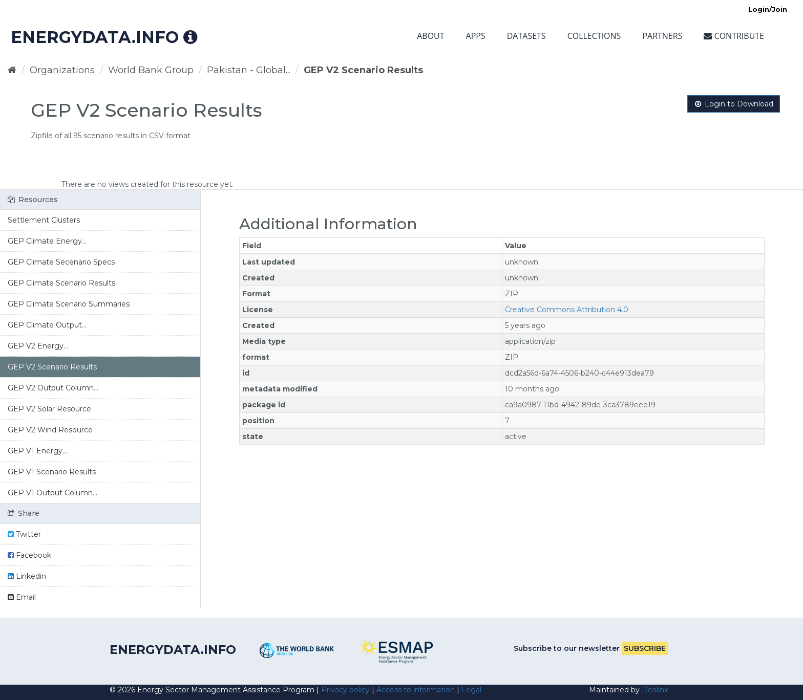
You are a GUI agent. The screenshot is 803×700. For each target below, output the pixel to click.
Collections (594, 35)
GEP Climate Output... (47, 325)
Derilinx (655, 689)
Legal (471, 689)
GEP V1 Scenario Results (52, 471)
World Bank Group (151, 70)
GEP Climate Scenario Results (61, 283)
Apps (475, 35)
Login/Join (767, 9)
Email (22, 597)
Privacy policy (345, 689)
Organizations (62, 70)
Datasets (526, 35)
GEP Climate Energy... (47, 241)
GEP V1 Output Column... (52, 492)
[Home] (12, 70)
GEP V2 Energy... (38, 346)
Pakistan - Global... (248, 70)
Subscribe (645, 648)
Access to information (415, 689)
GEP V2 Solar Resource (49, 408)
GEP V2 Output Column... (53, 387)
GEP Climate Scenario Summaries (69, 304)
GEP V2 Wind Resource (50, 429)
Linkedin (27, 576)
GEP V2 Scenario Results (363, 70)
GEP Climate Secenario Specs (61, 262)
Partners (662, 35)
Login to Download (733, 103)
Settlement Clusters (44, 220)
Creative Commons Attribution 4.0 (566, 309)
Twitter (24, 534)
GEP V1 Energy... (37, 450)
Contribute (734, 35)
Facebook (29, 555)
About (430, 35)
